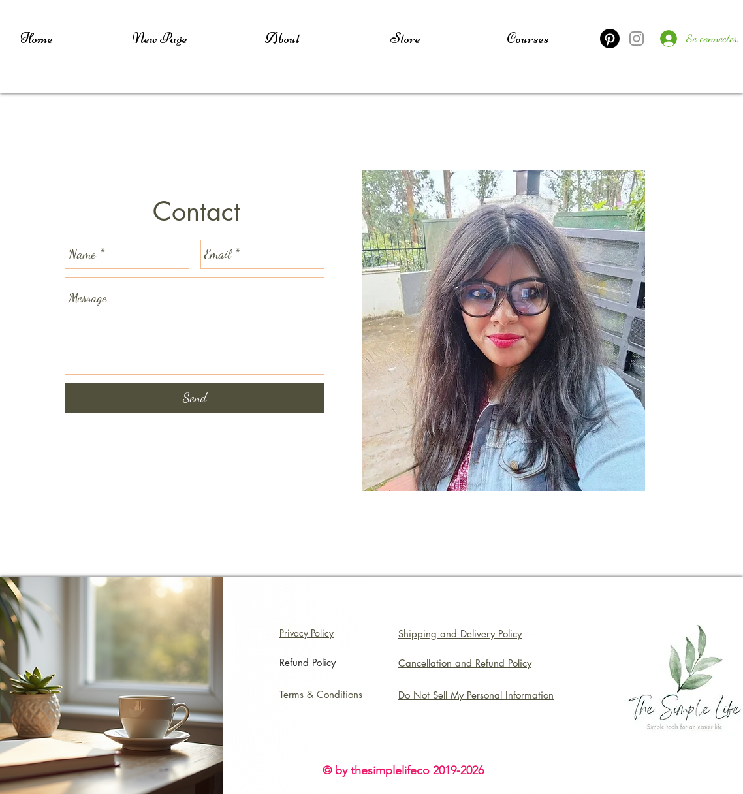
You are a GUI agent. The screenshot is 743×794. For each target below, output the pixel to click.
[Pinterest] (610, 38)
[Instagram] (636, 38)
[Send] (194, 398)
